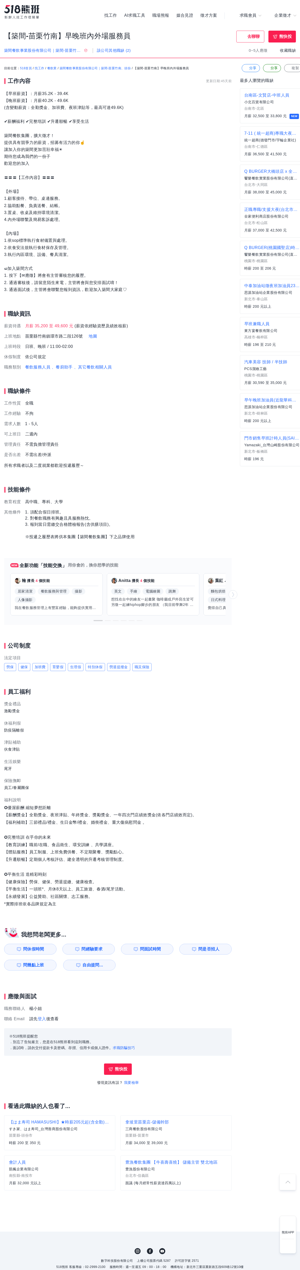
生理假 (75, 667)
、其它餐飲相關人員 (93, 367)
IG (138, 1251)
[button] (98, 620)
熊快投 (285, 36)
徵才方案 (208, 15)
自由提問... (92, 965)
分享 (250, 68)
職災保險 (142, 667)
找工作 (110, 15)
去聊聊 (253, 36)
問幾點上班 (33, 965)
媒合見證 (184, 15)
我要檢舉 (131, 1082)
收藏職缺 (288, 50)
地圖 (93, 336)
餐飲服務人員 (37, 367)
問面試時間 (150, 949)
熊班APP (288, 1232)
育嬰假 (57, 667)
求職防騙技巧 (124, 1048)
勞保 (10, 667)
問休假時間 (33, 949)
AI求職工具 (134, 15)
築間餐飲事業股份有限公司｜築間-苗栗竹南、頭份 (95, 68)
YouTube (162, 1251)
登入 (42, 1019)
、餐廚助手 (62, 367)
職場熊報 (160, 15)
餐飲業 (52, 68)
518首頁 (26, 68)
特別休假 (95, 667)
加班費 (40, 667)
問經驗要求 (91, 949)
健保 (24, 667)
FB (150, 1251)
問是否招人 (208, 949)
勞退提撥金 (118, 667)
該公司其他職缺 (114, 50)
